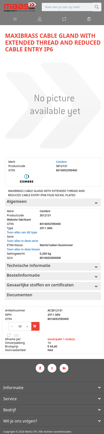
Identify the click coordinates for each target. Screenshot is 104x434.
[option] (53, 105)
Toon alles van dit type (22, 232)
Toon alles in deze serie (22, 241)
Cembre (61, 162)
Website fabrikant (19, 219)
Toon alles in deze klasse (23, 249)
